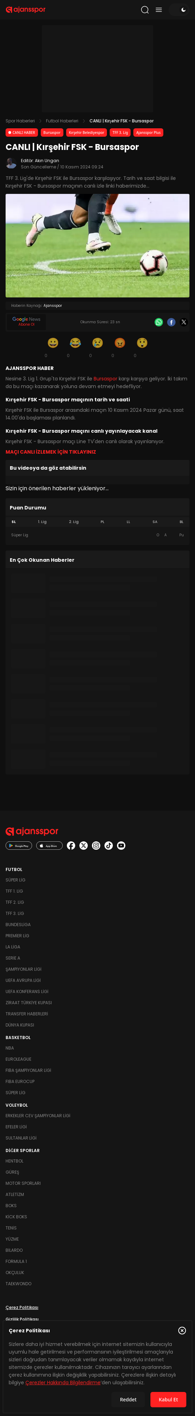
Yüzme (12, 1239)
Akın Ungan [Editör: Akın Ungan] (47, 161)
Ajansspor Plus (148, 132)
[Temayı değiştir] (179, 9)
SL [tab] (13, 521)
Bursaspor (52, 132)
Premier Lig (17, 936)
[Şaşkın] (142, 347)
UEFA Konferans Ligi (27, 991)
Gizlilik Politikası (22, 1319)
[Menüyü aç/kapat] (159, 10)
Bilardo (14, 1250)
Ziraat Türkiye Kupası (29, 1003)
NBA (10, 1048)
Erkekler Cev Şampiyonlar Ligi (38, 1116)
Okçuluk (15, 1272)
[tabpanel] (97, 535)
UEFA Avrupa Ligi (23, 980)
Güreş (12, 1172)
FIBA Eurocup (20, 1081)
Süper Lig (15, 880)
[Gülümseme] (53, 347)
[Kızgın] (119, 347)
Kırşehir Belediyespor (86, 132)
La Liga (13, 947)
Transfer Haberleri (27, 1014)
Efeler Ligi (16, 1127)
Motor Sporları (23, 1183)
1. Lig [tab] (42, 521)
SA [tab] (155, 521)
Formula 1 (16, 1261)
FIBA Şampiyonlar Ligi (28, 1070)
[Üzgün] (97, 347)
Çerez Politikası (22, 1307)
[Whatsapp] (159, 322)
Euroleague (18, 1059)
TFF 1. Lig (14, 891)
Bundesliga (18, 924)
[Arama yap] (145, 10)
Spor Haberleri (20, 121)
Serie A (13, 958)
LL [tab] (128, 521)
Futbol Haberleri (62, 121)
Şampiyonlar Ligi (23, 969)
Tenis (11, 1228)
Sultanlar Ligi (21, 1138)
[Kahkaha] (75, 347)
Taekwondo (18, 1284)
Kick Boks (16, 1217)
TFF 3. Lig (120, 132)
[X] (184, 322)
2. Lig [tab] (74, 521)
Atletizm (15, 1194)
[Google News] (26, 322)
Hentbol (14, 1161)
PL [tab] (102, 521)
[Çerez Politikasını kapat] (182, 1330)
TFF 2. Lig (15, 902)
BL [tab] (182, 521)
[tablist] (97, 522)
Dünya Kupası (20, 1025)
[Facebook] (171, 322)
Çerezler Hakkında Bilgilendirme (63, 1382)
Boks (11, 1206)
